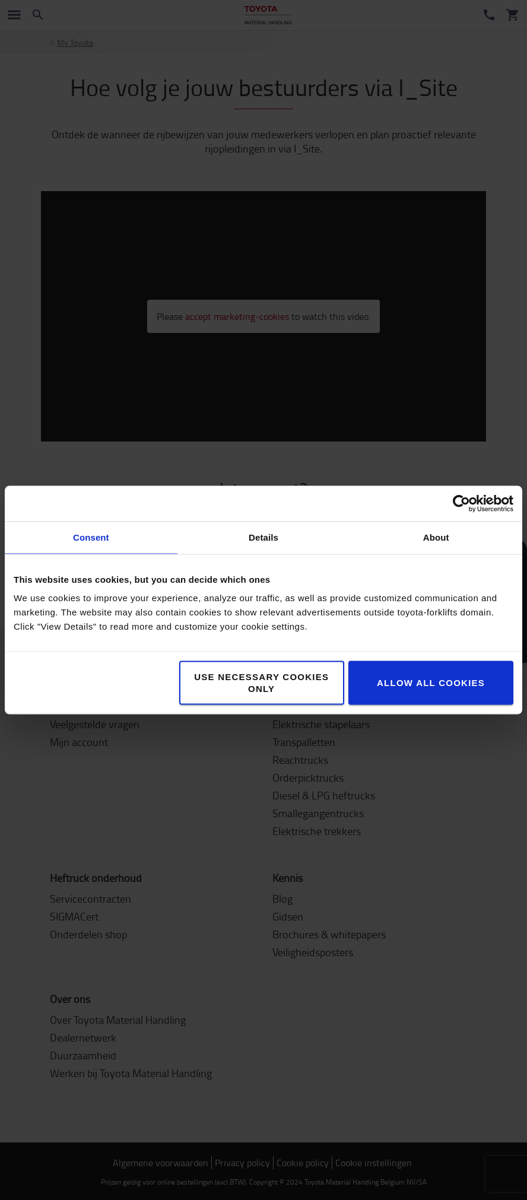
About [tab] (436, 537)
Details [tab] (263, 537)
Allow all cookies (431, 683)
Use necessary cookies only (261, 683)
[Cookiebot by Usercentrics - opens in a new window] (461, 504)
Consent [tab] (91, 537)
